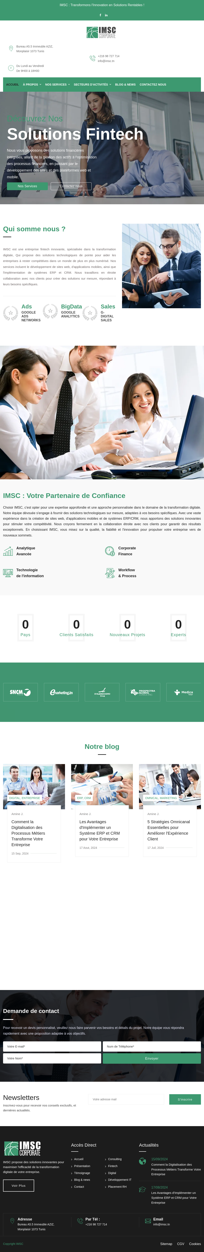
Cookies (195, 1244)
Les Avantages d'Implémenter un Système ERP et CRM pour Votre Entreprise (173, 1197)
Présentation (82, 1166)
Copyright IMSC (13, 1243)
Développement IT (119, 1179)
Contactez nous (71, 186)
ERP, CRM (84, 798)
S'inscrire (185, 1099)
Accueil (12, 84)
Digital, (15, 798)
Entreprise (31, 798)
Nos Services (56, 84)
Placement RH (117, 1186)
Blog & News (125, 84)
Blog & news (82, 1179)
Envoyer (152, 1058)
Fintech (113, 1166)
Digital (112, 1173)
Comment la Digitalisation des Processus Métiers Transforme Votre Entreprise (28, 833)
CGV (180, 1244)
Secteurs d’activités (91, 84)
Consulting (115, 1159)
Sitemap (166, 1244)
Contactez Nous (153, 84)
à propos (30, 84)
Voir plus (19, 1185)
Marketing (168, 798)
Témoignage (82, 1173)
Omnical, (152, 798)
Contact (79, 1186)
